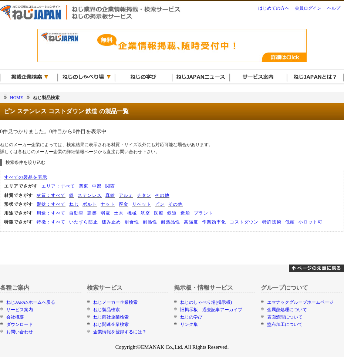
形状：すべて (51, 204)
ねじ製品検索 (106, 309)
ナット (108, 204)
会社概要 (15, 317)
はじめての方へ (273, 8)
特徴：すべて (51, 222)
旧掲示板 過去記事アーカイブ (211, 309)
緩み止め (111, 222)
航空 (145, 213)
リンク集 (189, 324)
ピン (160, 204)
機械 (132, 213)
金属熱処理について (287, 309)
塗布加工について (285, 324)
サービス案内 (19, 309)
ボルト (89, 204)
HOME (16, 97)
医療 (158, 213)
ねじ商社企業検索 (111, 317)
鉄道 (172, 213)
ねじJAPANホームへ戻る (30, 302)
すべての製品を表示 (25, 177)
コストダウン (244, 222)
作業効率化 (214, 222)
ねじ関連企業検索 (111, 324)
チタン (144, 195)
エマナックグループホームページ (300, 302)
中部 (97, 186)
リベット (141, 204)
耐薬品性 (170, 222)
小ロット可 (311, 222)
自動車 (76, 213)
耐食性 (132, 222)
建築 (92, 213)
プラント (203, 213)
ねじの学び (191, 317)
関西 (110, 186)
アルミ (126, 195)
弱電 (105, 213)
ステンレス (90, 195)
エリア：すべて (58, 186)
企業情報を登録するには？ (119, 331)
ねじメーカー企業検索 (115, 302)
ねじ (74, 204)
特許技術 (271, 222)
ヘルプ (333, 8)
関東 (83, 186)
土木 (119, 213)
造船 (185, 213)
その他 (162, 195)
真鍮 (110, 195)
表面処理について (285, 317)
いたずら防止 (83, 222)
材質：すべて (51, 195)
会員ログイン (308, 8)
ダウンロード (19, 324)
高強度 (191, 222)
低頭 (290, 222)
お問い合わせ (19, 331)
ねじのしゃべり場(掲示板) (206, 302)
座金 (123, 204)
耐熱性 (150, 222)
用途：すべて (51, 213)
